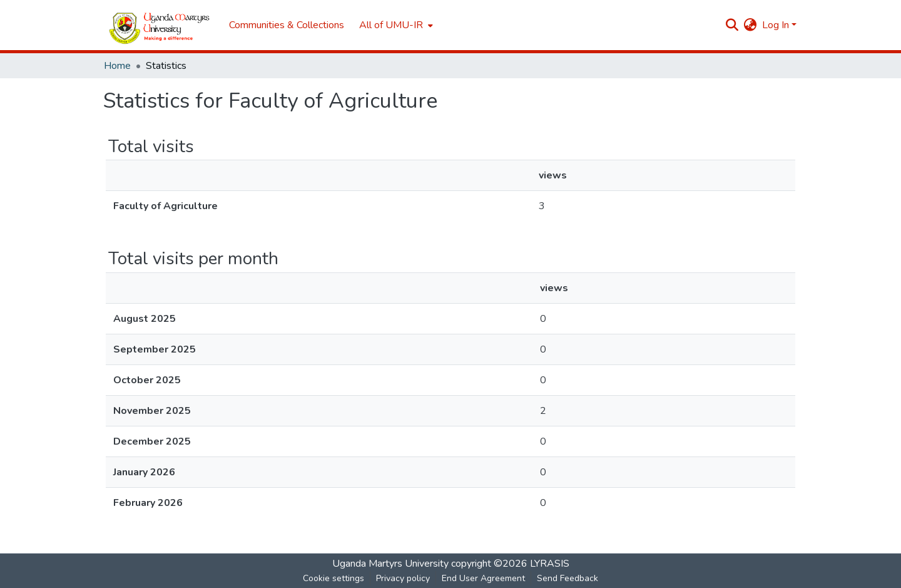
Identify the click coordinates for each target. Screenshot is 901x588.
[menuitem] (395, 25)
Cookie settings (333, 578)
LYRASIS (549, 563)
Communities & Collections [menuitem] (286, 25)
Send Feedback (567, 578)
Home (117, 66)
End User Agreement (483, 578)
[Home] (159, 25)
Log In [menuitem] (775, 25)
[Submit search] (732, 25)
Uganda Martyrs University (390, 563)
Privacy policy (403, 578)
